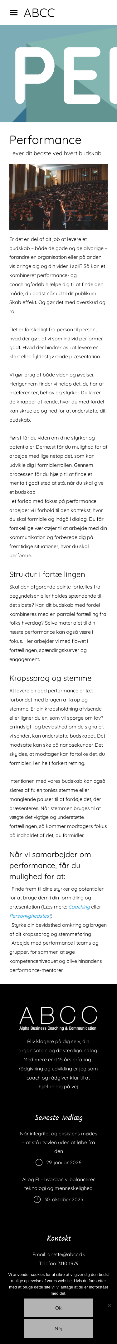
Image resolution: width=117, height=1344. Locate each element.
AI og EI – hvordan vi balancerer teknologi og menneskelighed (58, 1183)
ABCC (39, 13)
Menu (15, 12)
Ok (58, 1308)
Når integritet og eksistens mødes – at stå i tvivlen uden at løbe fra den (58, 1142)
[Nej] (109, 1305)
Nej (58, 1328)
